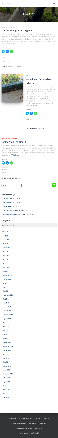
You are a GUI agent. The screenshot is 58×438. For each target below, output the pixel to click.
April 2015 (6, 397)
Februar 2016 (7, 366)
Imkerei (38, 418)
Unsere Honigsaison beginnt (17, 30)
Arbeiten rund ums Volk (9, 27)
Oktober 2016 (7, 342)
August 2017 (7, 319)
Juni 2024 (6, 240)
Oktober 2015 (7, 378)
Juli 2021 (5, 259)
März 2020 (6, 271)
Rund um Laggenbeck (19, 423)
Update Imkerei (7, 206)
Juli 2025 (5, 236)
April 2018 (6, 303)
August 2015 (7, 382)
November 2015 (8, 374)
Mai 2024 (6, 244)
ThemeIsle (36, 433)
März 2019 (6, 291)
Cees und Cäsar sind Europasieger (13, 210)
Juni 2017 (6, 326)
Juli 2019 (5, 283)
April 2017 (6, 334)
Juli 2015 (5, 386)
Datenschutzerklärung (24, 428)
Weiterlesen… (12, 43)
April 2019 (6, 287)
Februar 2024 (7, 248)
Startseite (12, 418)
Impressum (38, 428)
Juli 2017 (5, 322)
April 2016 (6, 358)
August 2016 (7, 350)
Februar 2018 (7, 307)
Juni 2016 (6, 354)
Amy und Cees (7, 198)
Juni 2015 (6, 390)
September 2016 (8, 346)
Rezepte (46, 418)
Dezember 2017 (8, 315)
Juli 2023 (5, 252)
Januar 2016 (7, 370)
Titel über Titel (7, 202)
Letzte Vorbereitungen (14, 141)
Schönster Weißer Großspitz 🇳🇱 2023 (14, 214)
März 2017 (6, 338)
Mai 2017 (6, 330)
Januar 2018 (7, 311)
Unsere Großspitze (25, 418)
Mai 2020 (6, 267)
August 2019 (7, 279)
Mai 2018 (6, 299)
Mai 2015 (6, 393)
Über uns (43, 423)
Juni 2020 (6, 263)
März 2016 (6, 362)
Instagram (32, 423)
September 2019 (8, 275)
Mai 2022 (6, 255)
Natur (28, 76)
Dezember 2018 (8, 295)
